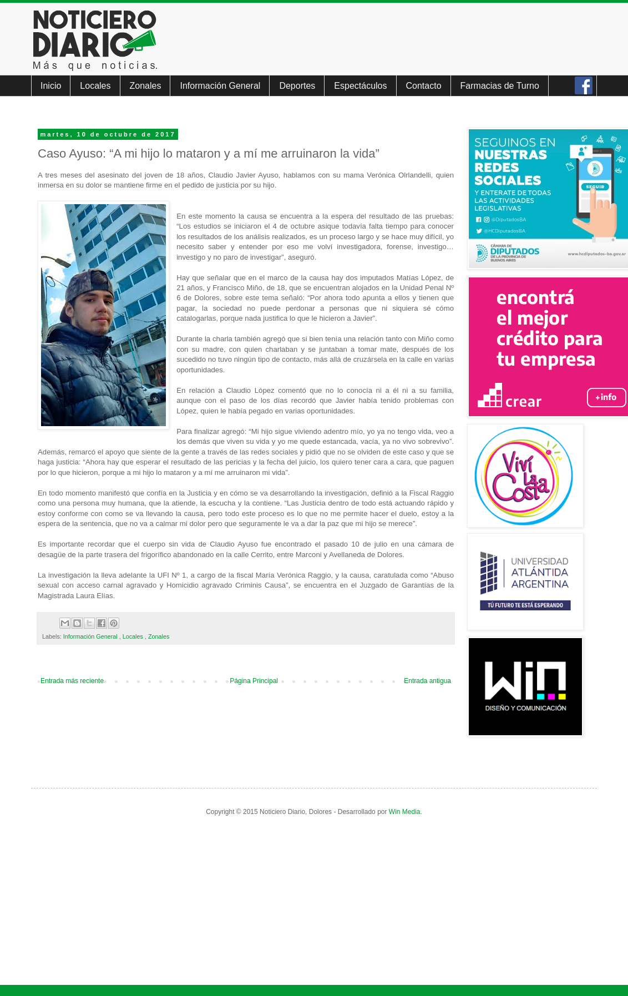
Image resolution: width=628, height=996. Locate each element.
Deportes (297, 85)
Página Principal (254, 681)
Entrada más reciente (72, 681)
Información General (220, 85)
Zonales (145, 85)
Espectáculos (360, 85)
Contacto (424, 85)
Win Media (405, 812)
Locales (95, 85)
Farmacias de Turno (499, 85)
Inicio (50, 85)
